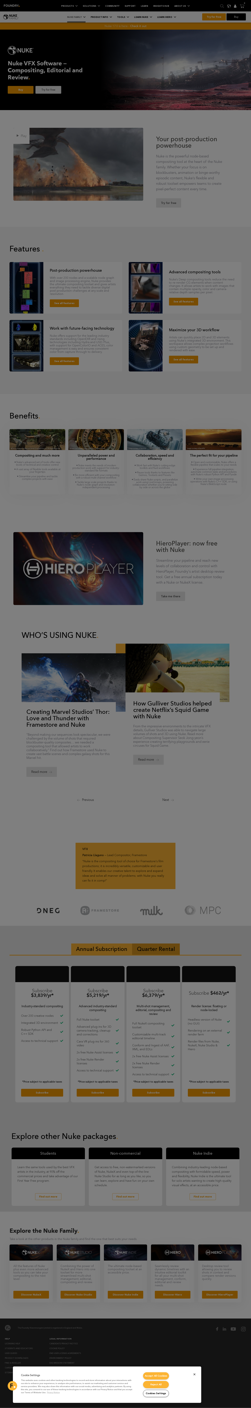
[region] (107, 1384)
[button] (12, 1386)
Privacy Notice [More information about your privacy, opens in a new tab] (53, 1392)
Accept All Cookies (156, 1376)
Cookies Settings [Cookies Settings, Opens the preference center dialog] (156, 1393)
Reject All (156, 1384)
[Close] (194, 1374)
